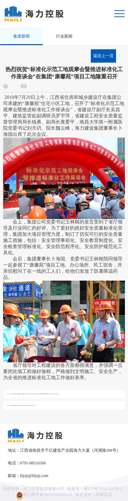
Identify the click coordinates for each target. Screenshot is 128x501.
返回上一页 (103, 55)
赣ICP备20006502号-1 (103, 488)
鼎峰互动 (104, 494)
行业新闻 (64, 36)
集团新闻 (21, 36)
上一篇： (32, 394)
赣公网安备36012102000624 (44, 495)
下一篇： (20, 405)
